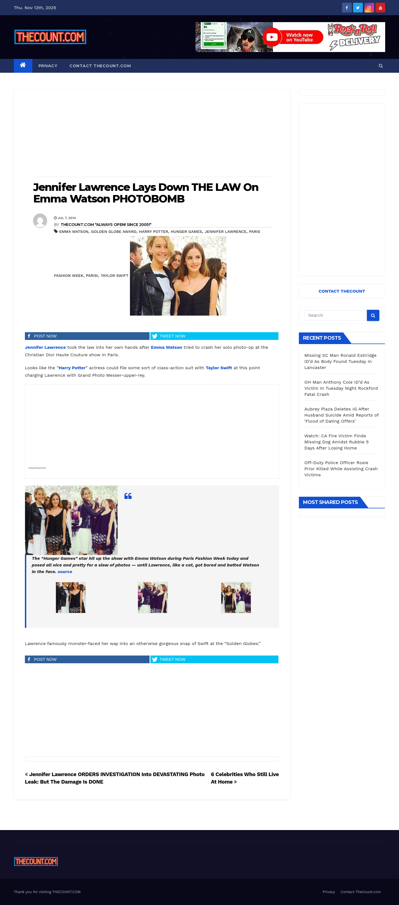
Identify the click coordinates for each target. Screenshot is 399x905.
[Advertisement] (152, 133)
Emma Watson (73, 231)
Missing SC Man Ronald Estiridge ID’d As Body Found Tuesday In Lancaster (340, 361)
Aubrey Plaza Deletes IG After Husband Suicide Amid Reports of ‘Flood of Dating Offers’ (341, 415)
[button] (381, 65)
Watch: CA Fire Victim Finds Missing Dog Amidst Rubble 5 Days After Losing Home (336, 442)
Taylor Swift (114, 275)
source (65, 571)
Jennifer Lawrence (225, 231)
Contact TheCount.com (100, 65)
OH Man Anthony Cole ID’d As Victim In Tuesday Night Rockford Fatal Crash (341, 388)
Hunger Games (186, 231)
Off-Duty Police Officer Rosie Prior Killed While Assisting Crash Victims (341, 468)
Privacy (48, 65)
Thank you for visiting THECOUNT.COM (47, 892)
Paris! (92, 275)
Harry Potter (153, 231)
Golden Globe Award (113, 231)
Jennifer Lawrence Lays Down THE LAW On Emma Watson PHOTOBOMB (145, 193)
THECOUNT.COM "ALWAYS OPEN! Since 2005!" (106, 224)
